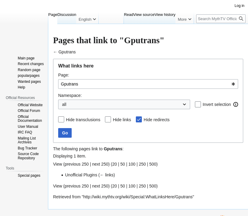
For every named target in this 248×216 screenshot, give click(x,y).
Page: (17, 59)
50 (75, 166)
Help (7, 5)
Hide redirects (31, 121)
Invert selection (33, 93)
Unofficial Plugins (31, 176)
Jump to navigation (20, 39)
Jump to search (54, 39)
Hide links (28, 115)
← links (60, 176)
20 (67, 166)
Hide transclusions (36, 109)
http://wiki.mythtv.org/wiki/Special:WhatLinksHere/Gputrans (94, 191)
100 (84, 166)
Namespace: (23, 81)
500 (105, 166)
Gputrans (17, 34)
